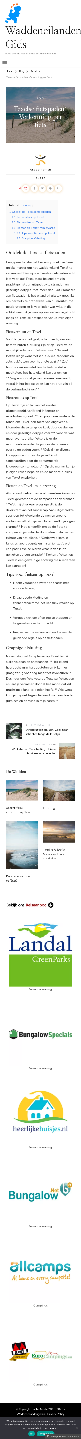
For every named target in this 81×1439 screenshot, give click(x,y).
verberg (27, 205)
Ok (31, 1433)
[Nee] (76, 1428)
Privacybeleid (45, 1433)
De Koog (49, 808)
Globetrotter (40, 162)
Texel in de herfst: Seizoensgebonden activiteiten (54, 854)
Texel (40, 98)
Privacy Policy (55, 1414)
